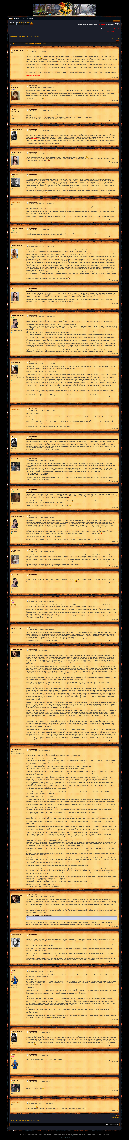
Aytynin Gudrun (17, 245)
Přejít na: (108, 1124)
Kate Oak (15, 490)
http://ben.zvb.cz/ (35, 138)
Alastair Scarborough (15, 110)
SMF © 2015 (64, 1135)
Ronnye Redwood (17, 228)
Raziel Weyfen (16, 749)
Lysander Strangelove (14, 86)
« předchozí (113, 38)
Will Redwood (16, 628)
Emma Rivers (16, 152)
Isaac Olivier (16, 459)
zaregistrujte (29, 22)
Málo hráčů (32, 50)
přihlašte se (21, 22)
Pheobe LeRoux (17, 934)
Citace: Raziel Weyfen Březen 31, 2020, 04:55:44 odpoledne (39, 915)
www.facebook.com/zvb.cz (113, 31)
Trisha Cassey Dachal (16, 550)
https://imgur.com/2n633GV (33, 75)
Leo (13, 970)
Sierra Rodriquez (17, 50)
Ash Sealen (15, 174)
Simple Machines (70, 1135)
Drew (13, 600)
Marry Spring (16, 362)
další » (117, 38)
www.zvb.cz (102, 24)
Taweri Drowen (17, 129)
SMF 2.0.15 (58, 1135)
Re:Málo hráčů (33, 85)
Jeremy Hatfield (17, 649)
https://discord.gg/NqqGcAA (113, 28)
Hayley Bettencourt (18, 315)
